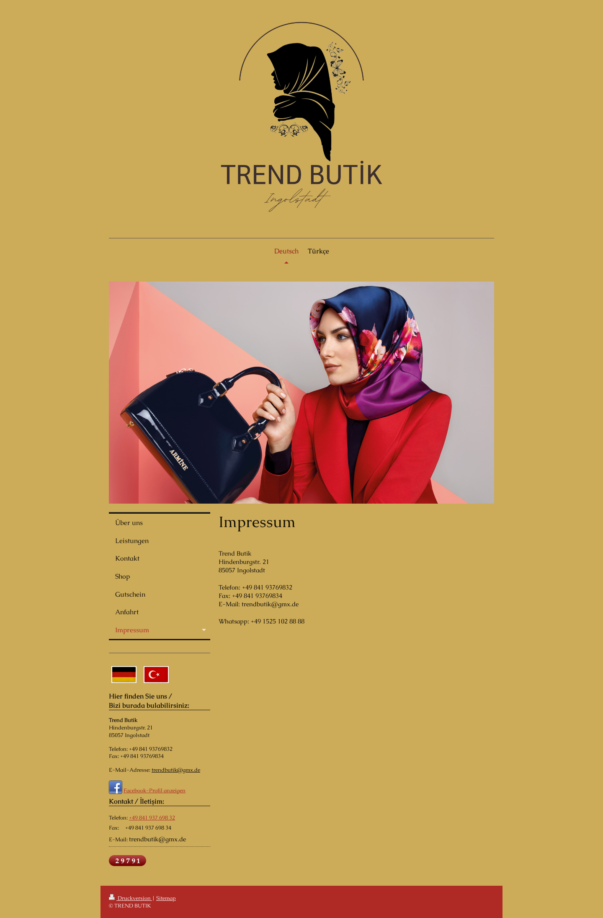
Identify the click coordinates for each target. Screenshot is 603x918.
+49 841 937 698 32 (152, 817)
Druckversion (130, 898)
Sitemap (166, 898)
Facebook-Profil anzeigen (155, 790)
